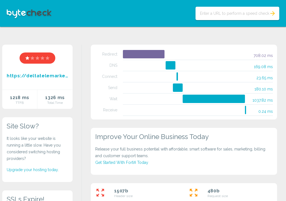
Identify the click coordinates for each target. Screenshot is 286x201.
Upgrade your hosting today (32, 170)
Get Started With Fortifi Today (121, 162)
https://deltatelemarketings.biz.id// (37, 75)
